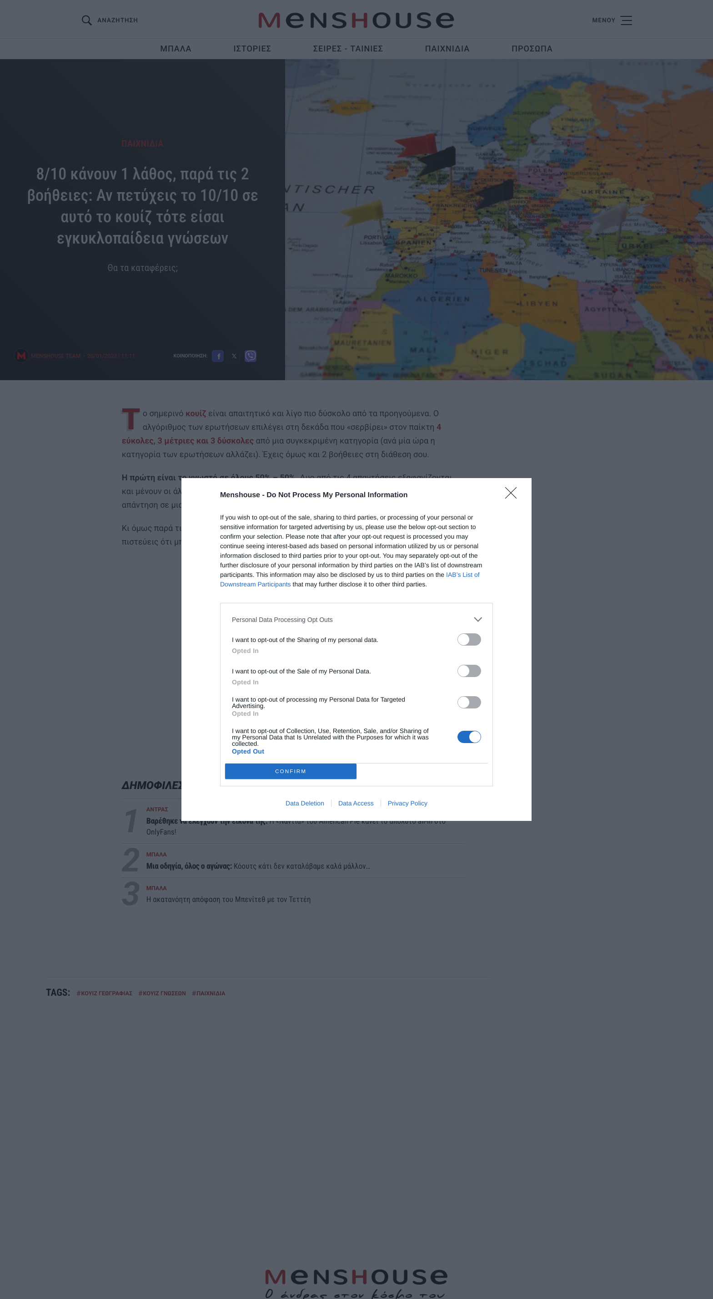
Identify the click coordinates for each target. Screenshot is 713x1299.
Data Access (356, 803)
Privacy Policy (407, 803)
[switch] (469, 639)
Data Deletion (305, 803)
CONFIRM (291, 771)
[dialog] (356, 649)
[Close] (513, 495)
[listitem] (356, 619)
